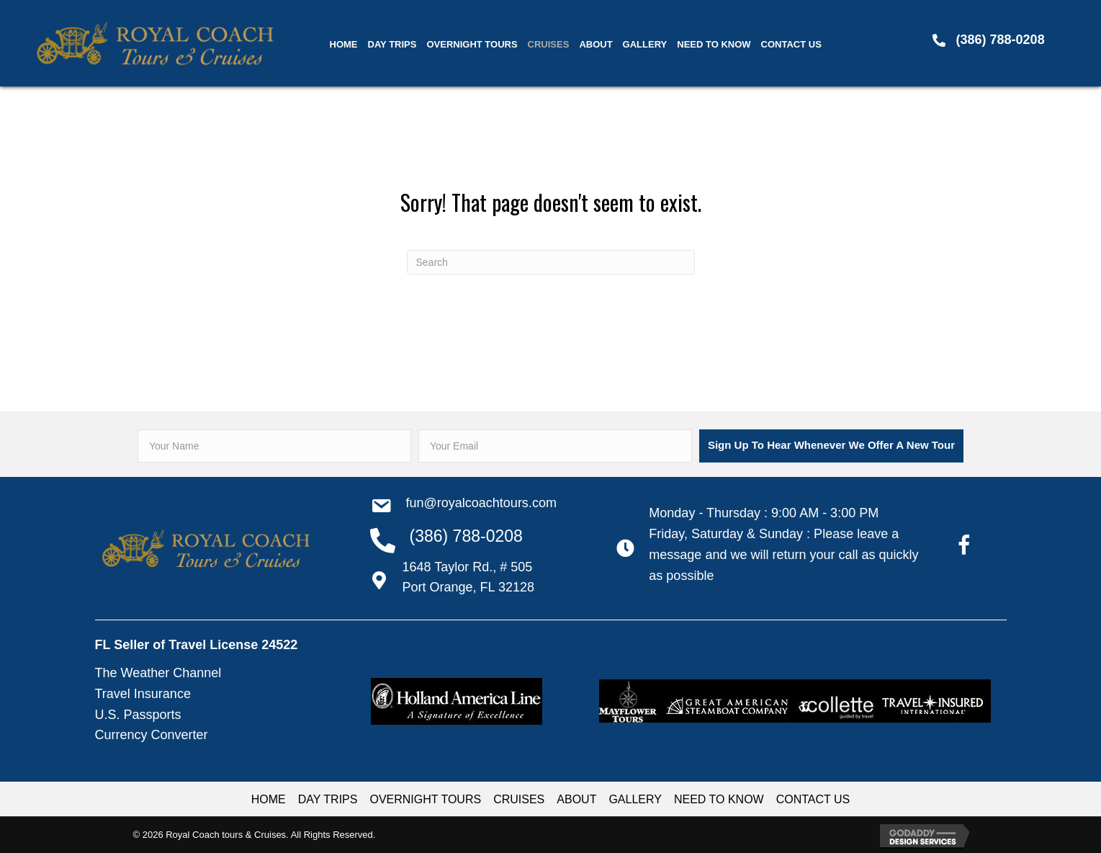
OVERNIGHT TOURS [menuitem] (425, 799)
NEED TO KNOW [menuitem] (719, 799)
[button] (831, 446)
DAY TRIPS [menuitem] (328, 799)
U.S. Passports (138, 714)
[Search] (551, 262)
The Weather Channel (158, 673)
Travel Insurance (143, 694)
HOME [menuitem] (268, 799)
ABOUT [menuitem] (576, 799)
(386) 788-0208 (1000, 39)
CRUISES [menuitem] (518, 799)
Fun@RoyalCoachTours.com (481, 503)
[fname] (274, 446)
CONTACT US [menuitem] (813, 799)
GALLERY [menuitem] (635, 799)
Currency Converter (151, 735)
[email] (555, 446)
